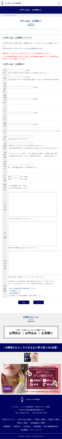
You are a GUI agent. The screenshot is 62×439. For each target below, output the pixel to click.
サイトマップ (36, 430)
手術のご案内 (40, 419)
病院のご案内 (54, 419)
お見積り (47, 333)
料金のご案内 (22, 423)
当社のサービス (8, 419)
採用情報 (37, 426)
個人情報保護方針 (14, 293)
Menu (59, 3)
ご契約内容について (15, 290)
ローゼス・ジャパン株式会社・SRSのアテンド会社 (31, 399)
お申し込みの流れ (25, 419)
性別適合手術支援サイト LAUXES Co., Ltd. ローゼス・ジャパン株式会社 (10, 3)
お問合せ (15, 333)
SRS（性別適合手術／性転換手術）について (22, 288)
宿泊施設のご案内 (38, 423)
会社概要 (24, 430)
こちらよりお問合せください (33, 48)
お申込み (31, 333)
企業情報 (6, 426)
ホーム (2, 15)
